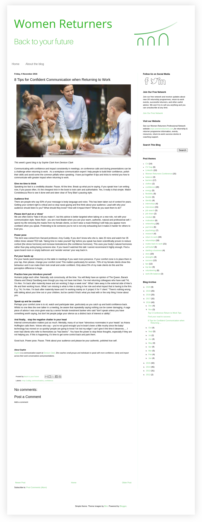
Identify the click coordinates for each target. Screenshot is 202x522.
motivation (150, 220)
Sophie (17, 353)
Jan (150, 358)
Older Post (126, 482)
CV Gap (149, 167)
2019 (148, 291)
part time (149, 227)
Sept (150, 331)
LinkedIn (149, 170)
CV (147, 164)
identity (149, 200)
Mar (150, 351)
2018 (148, 295)
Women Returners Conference (159, 174)
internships (150, 204)
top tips (149, 267)
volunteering (151, 270)
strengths (150, 257)
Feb (150, 354)
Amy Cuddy (26, 381)
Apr (150, 347)
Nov (150, 309)
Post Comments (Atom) (36, 487)
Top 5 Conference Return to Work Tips (164, 313)
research (149, 234)
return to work (151, 237)
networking (150, 224)
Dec (150, 306)
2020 (148, 287)
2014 (148, 367)
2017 (148, 298)
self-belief (150, 247)
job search (150, 210)
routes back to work (154, 244)
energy (149, 190)
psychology (150, 230)
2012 (148, 375)
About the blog (35, 63)
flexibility (149, 194)
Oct (150, 328)
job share (150, 214)
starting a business (154, 250)
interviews (150, 207)
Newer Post (20, 482)
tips (147, 264)
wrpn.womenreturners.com (161, 129)
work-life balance (153, 274)
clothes (149, 184)
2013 (148, 371)
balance (149, 177)
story (148, 254)
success (149, 260)
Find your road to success (159, 317)
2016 (148, 302)
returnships (150, 240)
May (150, 343)
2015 (148, 363)
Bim (106, 506)
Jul (149, 335)
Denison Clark (49, 353)
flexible (149, 197)
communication (38, 381)
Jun (150, 339)
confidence (49, 381)
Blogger (123, 506)
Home (15, 63)
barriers (149, 180)
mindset (149, 217)
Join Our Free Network (153, 113)
